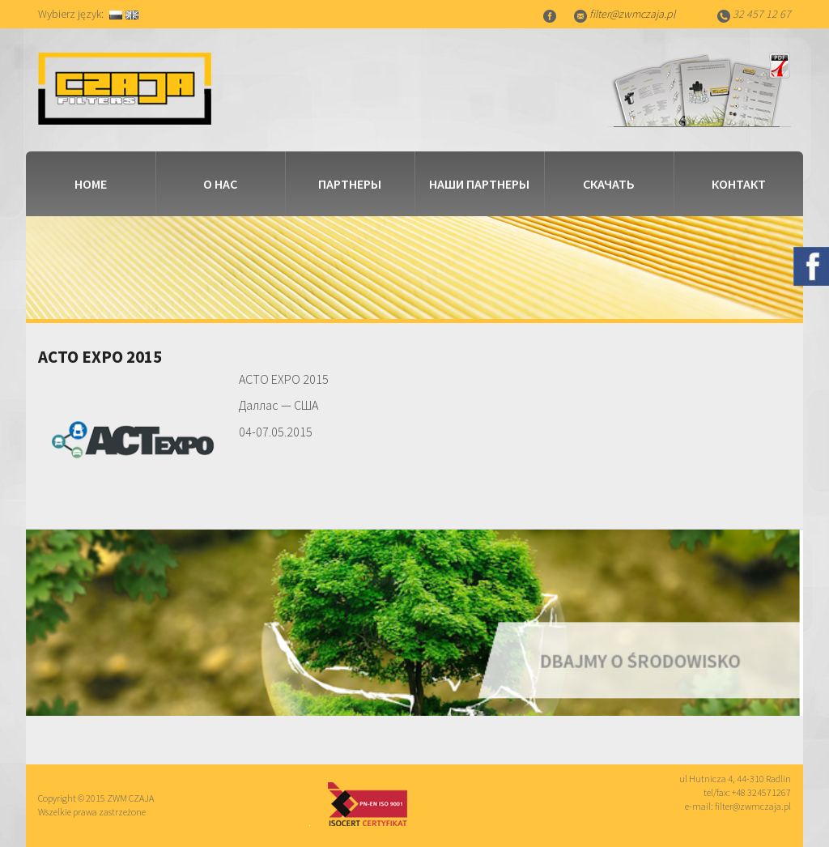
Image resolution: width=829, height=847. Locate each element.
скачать (609, 184)
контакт (739, 184)
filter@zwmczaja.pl (632, 13)
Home (90, 184)
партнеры (349, 184)
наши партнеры (479, 184)
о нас (220, 184)
